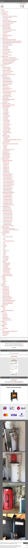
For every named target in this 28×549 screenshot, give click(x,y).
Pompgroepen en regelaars (6, 50)
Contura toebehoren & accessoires (9, 240)
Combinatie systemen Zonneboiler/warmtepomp (9, 57)
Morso (4, 242)
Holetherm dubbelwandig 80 (7, 189)
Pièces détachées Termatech (6, 296)
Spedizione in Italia (5, 328)
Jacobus (4, 253)
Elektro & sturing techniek (6, 89)
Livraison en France (5, 304)
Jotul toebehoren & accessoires (8, 236)
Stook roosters (5, 145)
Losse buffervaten (5, 32)
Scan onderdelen (5, 110)
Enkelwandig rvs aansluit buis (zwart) (8, 160)
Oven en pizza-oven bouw (6, 150)
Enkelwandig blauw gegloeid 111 (7, 196)
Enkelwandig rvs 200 (6, 171)
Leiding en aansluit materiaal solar (7, 52)
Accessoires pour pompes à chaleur (7, 303)
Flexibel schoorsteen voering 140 (7, 217)
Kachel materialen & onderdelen (6, 103)
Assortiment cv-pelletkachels (6, 24)
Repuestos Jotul (5, 322)
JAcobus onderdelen (6, 125)
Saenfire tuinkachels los (6, 231)
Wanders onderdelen (6, 127)
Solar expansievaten (5, 53)
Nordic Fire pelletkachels (6, 263)
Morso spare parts (5, 317)
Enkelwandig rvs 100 (6, 161)
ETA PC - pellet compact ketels (7, 67)
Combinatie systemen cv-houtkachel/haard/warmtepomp (10, 59)
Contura (4, 239)
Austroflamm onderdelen (6, 129)
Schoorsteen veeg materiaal (6, 153)
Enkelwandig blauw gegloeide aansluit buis (8, 192)
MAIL (22, 343)
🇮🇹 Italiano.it (3, 325)
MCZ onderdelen (5, 138)
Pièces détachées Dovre (6, 290)
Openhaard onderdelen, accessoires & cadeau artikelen (10, 143)
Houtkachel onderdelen (6, 107)
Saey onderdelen (5, 117)
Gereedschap (4, 281)
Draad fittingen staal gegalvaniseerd (8, 82)
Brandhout (4, 279)
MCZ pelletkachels (5, 265)
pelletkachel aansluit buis (6, 206)
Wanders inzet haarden (6, 272)
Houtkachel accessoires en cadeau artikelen (9, 104)
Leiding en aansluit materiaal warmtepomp (8, 61)
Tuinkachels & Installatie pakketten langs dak (9, 228)
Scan (4, 238)
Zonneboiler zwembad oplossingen (7, 43)
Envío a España (5, 324)
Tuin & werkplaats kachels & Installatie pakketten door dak (11, 229)
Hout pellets (4, 278)
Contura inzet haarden (6, 271)
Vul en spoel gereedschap (6, 49)
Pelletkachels (4, 261)
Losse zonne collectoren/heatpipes (7, 45)
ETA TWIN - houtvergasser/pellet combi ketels (9, 74)
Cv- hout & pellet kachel (5, 14)
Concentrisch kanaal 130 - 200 (7, 224)
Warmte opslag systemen (5, 64)
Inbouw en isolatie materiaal (6, 156)
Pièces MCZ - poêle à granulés (7, 299)
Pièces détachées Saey (6, 289)
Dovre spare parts (5, 315)
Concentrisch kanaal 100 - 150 (7, 222)
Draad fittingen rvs (5, 85)
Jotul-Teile (4, 307)
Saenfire (4, 254)
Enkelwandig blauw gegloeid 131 (7, 199)
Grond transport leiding (6, 100)
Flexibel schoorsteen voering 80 (7, 211)
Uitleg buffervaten (5, 36)
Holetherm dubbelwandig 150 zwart (8, 182)
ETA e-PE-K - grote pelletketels (7, 68)
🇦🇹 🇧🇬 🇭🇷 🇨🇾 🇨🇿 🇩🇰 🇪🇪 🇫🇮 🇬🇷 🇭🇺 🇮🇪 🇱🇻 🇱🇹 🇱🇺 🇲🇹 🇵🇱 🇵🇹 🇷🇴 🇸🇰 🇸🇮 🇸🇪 (14, 381)
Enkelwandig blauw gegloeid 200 (7, 203)
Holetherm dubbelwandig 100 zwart (8, 188)
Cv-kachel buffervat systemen (6, 25)
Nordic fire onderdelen (6, 136)
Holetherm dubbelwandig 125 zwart (8, 185)
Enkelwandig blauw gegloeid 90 (7, 193)
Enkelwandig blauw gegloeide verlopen (8, 204)
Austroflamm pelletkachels (7, 268)
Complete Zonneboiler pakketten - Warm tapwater (9, 39)
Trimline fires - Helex (6, 250)
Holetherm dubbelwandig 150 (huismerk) (8, 181)
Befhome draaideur (6, 257)
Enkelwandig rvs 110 (6, 163)
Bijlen (4, 282)
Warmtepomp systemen (5, 56)
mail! (23, 345)
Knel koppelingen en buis (6, 77)
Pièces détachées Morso (6, 293)
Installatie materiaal (4, 75)
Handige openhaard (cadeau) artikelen (8, 149)
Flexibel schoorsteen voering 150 (7, 218)
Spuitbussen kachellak (6, 142)
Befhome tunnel (5, 260)
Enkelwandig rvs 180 (6, 170)
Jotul (4, 235)
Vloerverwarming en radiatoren (7, 92)
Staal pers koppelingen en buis (7, 78)
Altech (4, 249)
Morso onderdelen (6, 111)
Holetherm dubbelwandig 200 (7, 175)
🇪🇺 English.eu (3, 311)
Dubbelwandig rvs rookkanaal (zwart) (8, 174)
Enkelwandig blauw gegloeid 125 (7, 197)
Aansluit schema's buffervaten (7, 28)
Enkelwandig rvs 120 (6, 164)
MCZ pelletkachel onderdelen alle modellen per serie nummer (12, 139)
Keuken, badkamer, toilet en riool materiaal (8, 99)
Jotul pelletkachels (5, 267)
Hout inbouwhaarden (5, 256)
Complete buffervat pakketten (7, 27)
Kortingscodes (4, 335)
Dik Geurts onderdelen (6, 120)
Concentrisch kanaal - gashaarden (7, 221)
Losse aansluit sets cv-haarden (7, 20)
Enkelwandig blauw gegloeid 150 (7, 200)
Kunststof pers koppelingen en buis (7, 81)
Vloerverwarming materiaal (7, 95)
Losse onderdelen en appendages (7, 17)
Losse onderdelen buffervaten (7, 31)
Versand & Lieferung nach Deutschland (8, 310)
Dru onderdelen (5, 118)
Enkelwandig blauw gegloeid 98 (7, 195)
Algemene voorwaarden (6, 332)
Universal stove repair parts (6, 318)
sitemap (17, 547)
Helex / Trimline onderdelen (7, 124)
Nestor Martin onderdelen (7, 128)
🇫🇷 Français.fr (3, 285)
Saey (4, 247)
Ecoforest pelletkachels (6, 264)
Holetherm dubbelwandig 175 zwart (8, 179)
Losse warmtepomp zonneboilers (7, 63)
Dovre (4, 243)
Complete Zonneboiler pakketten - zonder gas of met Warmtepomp (12, 42)
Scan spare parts (5, 314)
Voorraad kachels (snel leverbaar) (7, 274)
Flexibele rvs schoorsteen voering (7, 210)
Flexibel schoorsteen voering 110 (7, 214)
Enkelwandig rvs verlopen (6, 172)
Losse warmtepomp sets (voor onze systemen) (9, 60)
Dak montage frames (5, 46)
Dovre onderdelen (5, 113)
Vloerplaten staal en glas (6, 154)
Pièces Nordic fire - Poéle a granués (7, 297)
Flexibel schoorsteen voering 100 (7, 213)
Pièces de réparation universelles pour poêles (9, 300)
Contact (3, 329)
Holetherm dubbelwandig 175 (7, 178)
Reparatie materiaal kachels (6, 106)
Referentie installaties (6, 333)
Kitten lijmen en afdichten (6, 157)
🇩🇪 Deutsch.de (4, 306)
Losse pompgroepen (5, 18)
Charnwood (5, 246)
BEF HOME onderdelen (6, 131)
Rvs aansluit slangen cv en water (7, 88)
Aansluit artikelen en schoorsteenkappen (8, 225)
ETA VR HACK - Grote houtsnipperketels (8, 71)
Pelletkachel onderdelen (6, 135)
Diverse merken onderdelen (7, 132)
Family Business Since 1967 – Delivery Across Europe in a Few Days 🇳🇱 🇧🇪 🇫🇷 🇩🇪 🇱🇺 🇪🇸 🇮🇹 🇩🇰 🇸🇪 (13, 3)
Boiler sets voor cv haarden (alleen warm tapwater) (9, 21)
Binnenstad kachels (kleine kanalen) (7, 275)
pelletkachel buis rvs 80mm (7, 207)
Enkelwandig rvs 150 (6, 168)
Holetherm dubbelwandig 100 (7, 186)
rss (18, 547)
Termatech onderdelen (6, 121)
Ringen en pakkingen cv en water (7, 96)
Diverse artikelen (5, 102)
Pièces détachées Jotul (6, 286)
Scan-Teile (4, 308)
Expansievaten (5, 34)
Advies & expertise (4, 13)
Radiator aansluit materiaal (7, 93)
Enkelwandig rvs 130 (6, 167)
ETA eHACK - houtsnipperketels (7, 70)
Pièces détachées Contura (6, 292)
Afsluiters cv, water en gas (6, 86)
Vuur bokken (5, 146)
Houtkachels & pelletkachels (5, 232)
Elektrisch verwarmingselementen (7, 35)
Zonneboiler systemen (5, 38)
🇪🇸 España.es (3, 321)
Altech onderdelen (5, 114)
